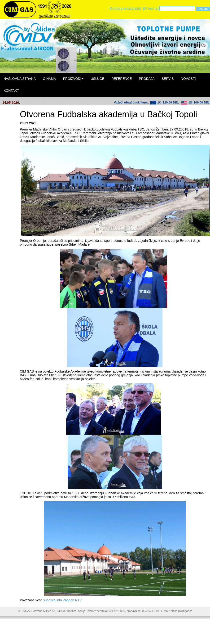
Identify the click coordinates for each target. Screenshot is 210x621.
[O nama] (150, 8)
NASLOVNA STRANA (20, 79)
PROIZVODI (73, 79)
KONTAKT (11, 90)
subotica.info (52, 600)
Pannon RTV (72, 600)
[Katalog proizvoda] (125, 8)
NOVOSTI (188, 79)
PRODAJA (146, 79)
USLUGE (97, 79)
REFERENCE (121, 79)
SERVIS (168, 79)
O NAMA (49, 79)
